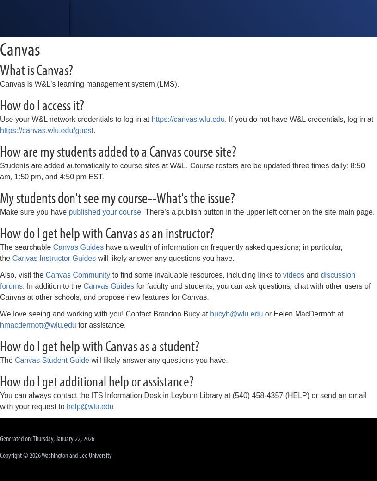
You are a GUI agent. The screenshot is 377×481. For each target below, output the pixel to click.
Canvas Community (78, 275)
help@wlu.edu (90, 407)
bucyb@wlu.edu (236, 314)
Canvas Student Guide (52, 360)
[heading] (34, 18)
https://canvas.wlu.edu (188, 119)
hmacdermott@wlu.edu (38, 325)
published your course (105, 212)
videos (293, 275)
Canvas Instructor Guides (54, 258)
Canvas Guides (78, 247)
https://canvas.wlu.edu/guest (46, 130)
